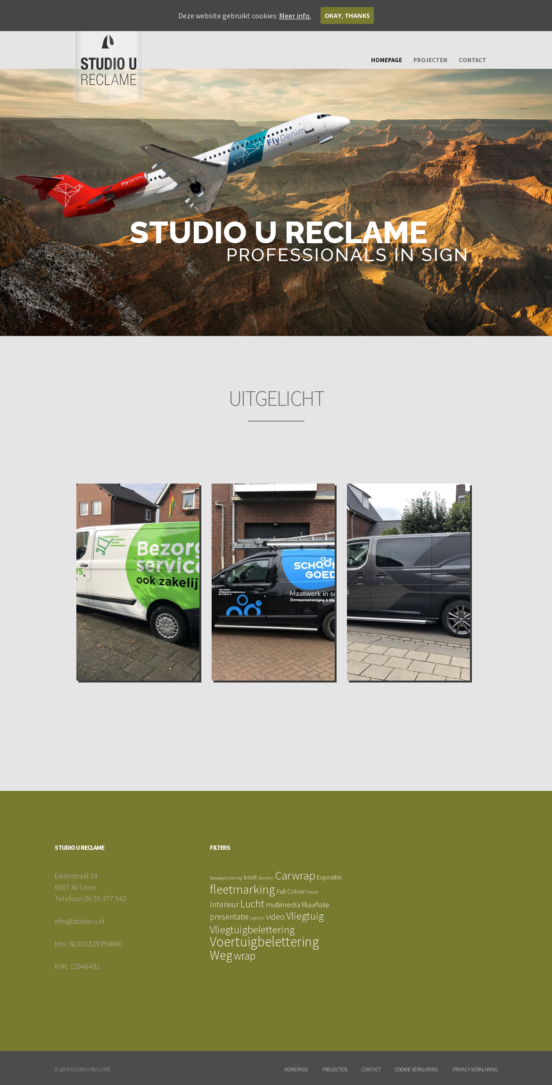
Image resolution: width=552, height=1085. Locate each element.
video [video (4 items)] (275, 917)
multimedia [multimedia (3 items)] (283, 904)
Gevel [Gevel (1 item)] (312, 892)
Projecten (430, 60)
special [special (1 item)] (257, 918)
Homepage (386, 60)
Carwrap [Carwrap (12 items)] (295, 875)
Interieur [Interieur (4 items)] (224, 904)
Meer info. (295, 15)
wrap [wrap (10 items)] (244, 955)
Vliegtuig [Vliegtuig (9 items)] (305, 915)
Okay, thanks (347, 15)
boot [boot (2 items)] (250, 877)
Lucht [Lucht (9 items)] (252, 903)
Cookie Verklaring (416, 1069)
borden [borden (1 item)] (265, 878)
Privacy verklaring (475, 1069)
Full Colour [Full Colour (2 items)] (291, 891)
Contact (472, 60)
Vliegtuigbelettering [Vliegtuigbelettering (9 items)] (252, 929)
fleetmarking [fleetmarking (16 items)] (242, 889)
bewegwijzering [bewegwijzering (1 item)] (226, 878)
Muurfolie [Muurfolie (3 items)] (316, 904)
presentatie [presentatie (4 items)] (229, 917)
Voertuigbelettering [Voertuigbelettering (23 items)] (264, 941)
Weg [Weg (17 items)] (221, 955)
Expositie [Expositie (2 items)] (329, 877)
